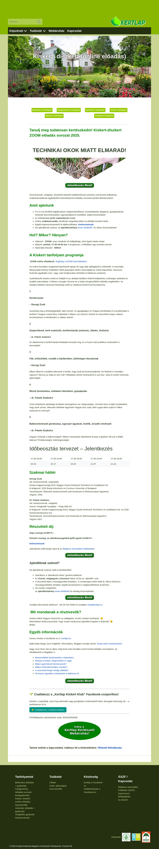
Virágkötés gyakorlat (24, 814)
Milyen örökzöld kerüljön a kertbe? (51, 667)
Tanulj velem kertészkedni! (109, 643)
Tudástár (36, 30)
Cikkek (52, 782)
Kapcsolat (74, 30)
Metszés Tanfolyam (54, 116)
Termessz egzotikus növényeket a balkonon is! (57, 673)
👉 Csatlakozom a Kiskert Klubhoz (48, 710)
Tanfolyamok (24, 776)
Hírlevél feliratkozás (110, 747)
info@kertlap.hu (94, 604)
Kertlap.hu (66, 638)
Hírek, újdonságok (58, 786)
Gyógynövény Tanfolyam (68, 110)
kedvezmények (36, 543)
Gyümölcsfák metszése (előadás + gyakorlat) (25, 808)
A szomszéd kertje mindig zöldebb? (51, 670)
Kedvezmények (86, 224)
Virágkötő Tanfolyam (104, 116)
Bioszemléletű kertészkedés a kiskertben (54, 657)
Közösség (91, 776)
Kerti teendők (55, 789)
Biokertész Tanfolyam (42, 110)
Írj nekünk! (123, 800)
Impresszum (124, 793)
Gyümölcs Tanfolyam (95, 110)
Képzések (16, 30)
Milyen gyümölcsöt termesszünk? (50, 664)
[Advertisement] (79, 7)
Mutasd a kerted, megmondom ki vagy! (53, 660)
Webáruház (56, 30)
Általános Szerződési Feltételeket (78, 549)
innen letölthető (85, 227)
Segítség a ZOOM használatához (71, 261)
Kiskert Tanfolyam (118, 110)
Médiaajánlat (124, 796)
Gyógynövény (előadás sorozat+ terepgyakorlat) (23, 792)
